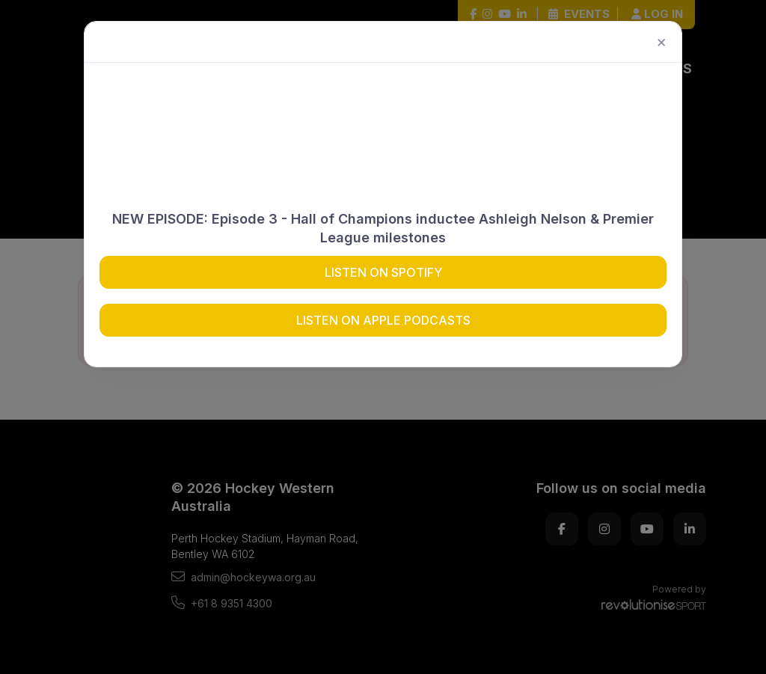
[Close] (661, 42)
